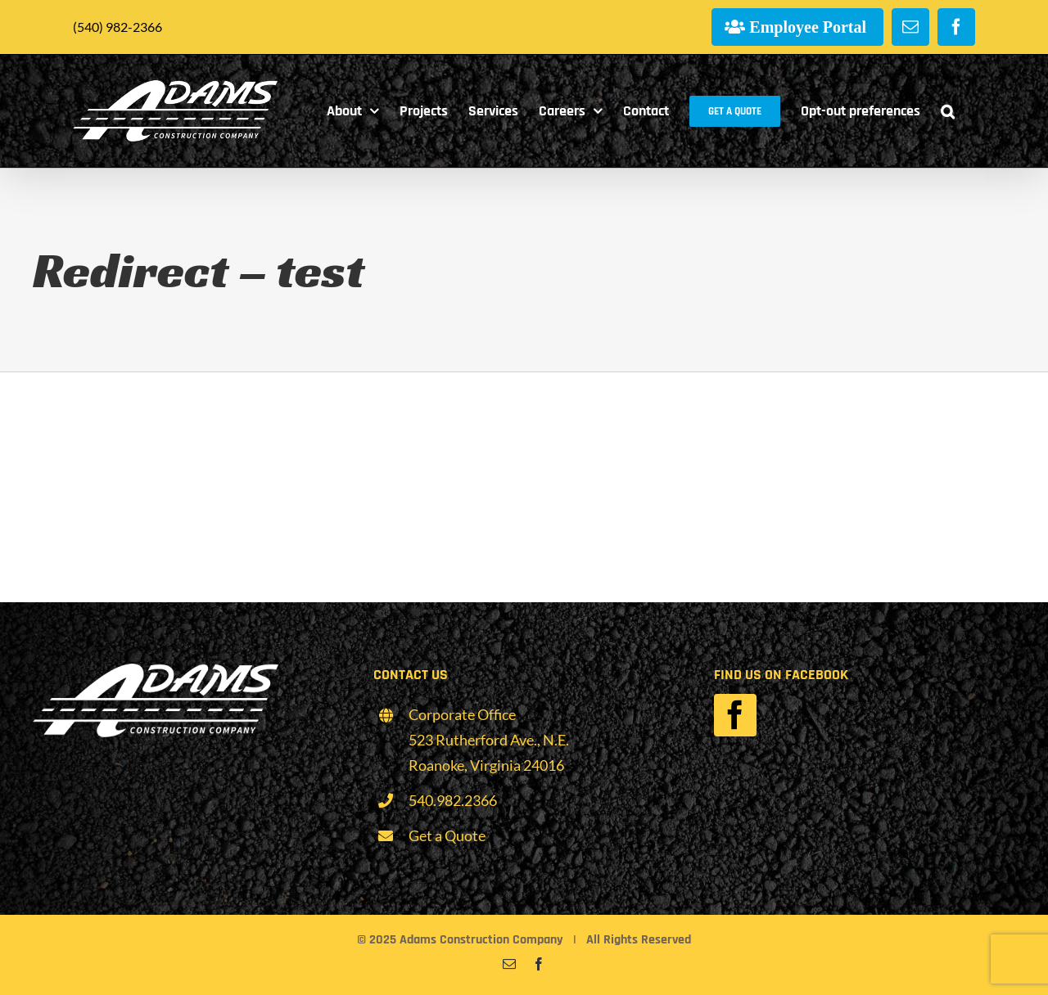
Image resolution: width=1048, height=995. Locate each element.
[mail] (509, 963)
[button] (948, 111)
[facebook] (735, 715)
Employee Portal (807, 26)
